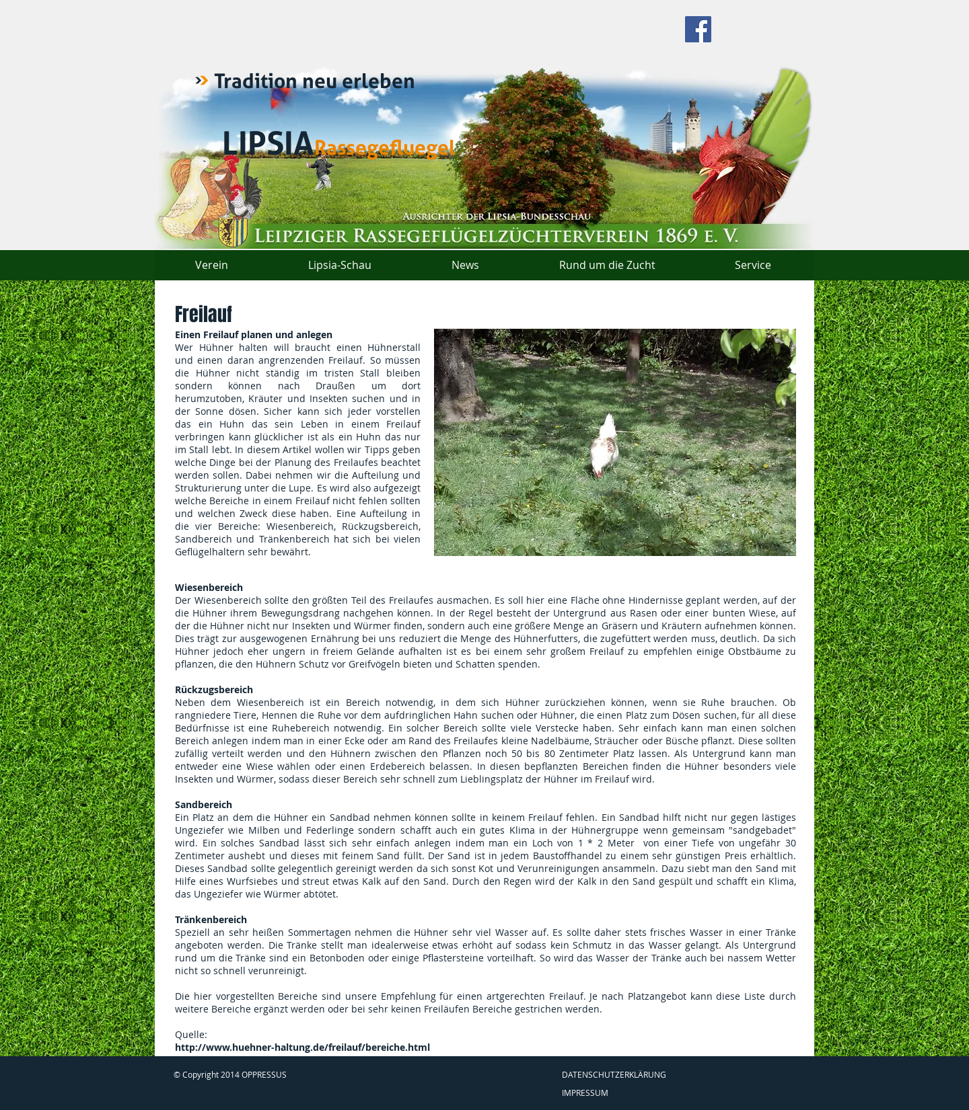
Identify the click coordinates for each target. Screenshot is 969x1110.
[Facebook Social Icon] (698, 29)
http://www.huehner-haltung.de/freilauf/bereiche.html (302, 1047)
